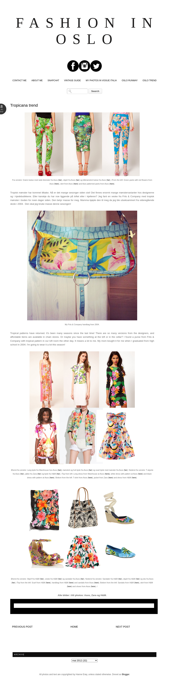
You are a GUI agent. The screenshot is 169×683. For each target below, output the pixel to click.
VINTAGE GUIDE (72, 80)
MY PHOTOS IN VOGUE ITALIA (101, 80)
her (60, 180)
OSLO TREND (150, 80)
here (57, 184)
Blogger (125, 674)
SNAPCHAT (53, 80)
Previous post (22, 626)
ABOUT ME (37, 80)
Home (74, 626)
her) (59, 470)
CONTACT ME (19, 80)
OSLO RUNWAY (130, 80)
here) (107, 474)
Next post (123, 626)
